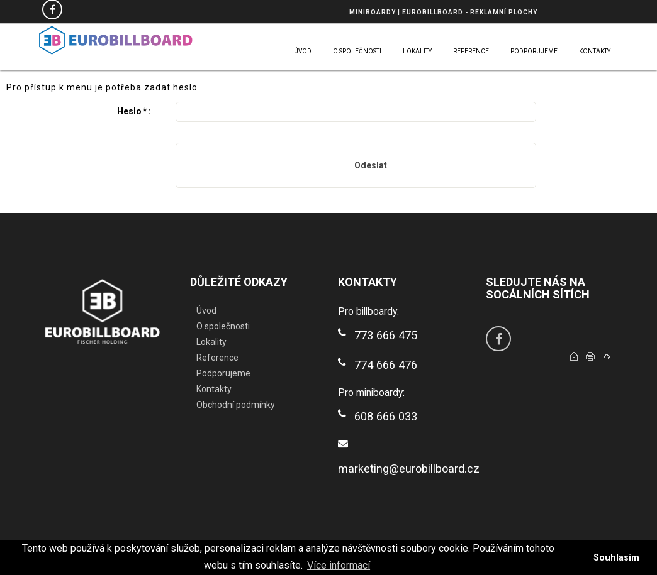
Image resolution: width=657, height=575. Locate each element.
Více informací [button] (338, 565)
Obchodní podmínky (235, 405)
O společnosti (223, 326)
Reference (217, 358)
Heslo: (134, 111)
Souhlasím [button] (616, 557)
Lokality (211, 342)
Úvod (206, 310)
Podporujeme (223, 373)
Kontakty (214, 389)
